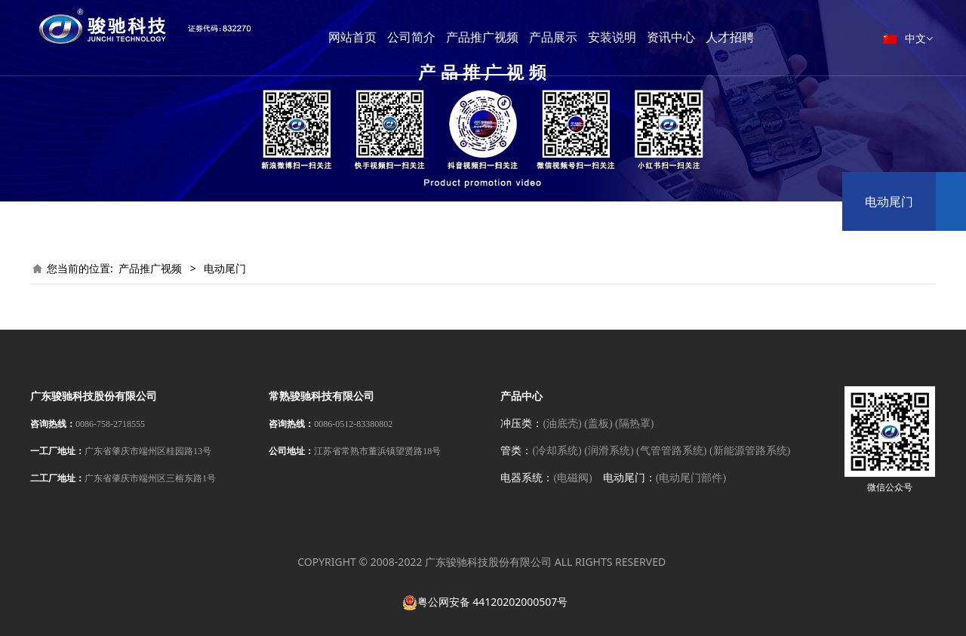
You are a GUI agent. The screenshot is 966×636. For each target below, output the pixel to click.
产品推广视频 (512, 37)
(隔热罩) (634, 423)
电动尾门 (889, 201)
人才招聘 (760, 37)
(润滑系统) (608, 450)
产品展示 (583, 37)
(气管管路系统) (671, 450)
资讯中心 (701, 37)
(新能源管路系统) (749, 450)
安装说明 (642, 37)
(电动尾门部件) (691, 478)
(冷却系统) (556, 450)
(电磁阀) (572, 478)
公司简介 (441, 37)
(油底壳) (562, 423)
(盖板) (598, 423)
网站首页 (382, 37)
